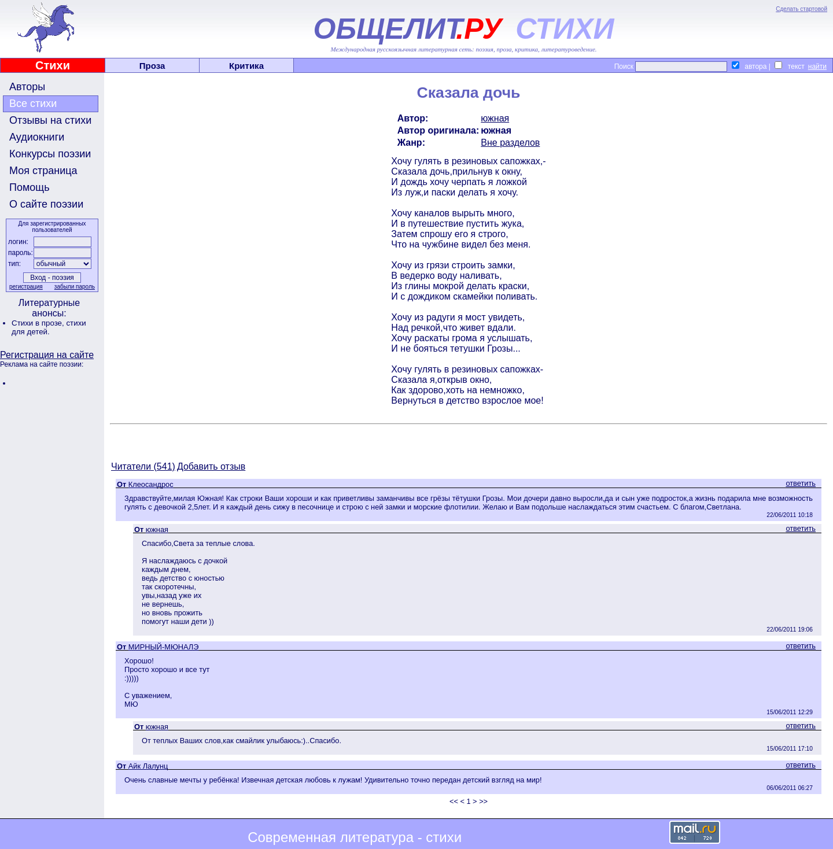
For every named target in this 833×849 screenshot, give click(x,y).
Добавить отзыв (211, 466)
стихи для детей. (49, 327)
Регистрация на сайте (47, 355)
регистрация (26, 286)
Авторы (27, 87)
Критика (246, 66)
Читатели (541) (143, 466)
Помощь (29, 187)
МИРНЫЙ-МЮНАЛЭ (163, 647)
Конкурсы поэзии (50, 154)
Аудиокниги (36, 137)
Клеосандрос (151, 484)
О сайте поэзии (46, 204)
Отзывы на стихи (50, 120)
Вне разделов (510, 142)
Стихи (52, 65)
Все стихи (33, 103)
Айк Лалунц (148, 766)
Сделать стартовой (801, 9)
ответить (801, 483)
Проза (152, 66)
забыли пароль (74, 286)
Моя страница (43, 170)
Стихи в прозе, (39, 323)
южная (495, 118)
